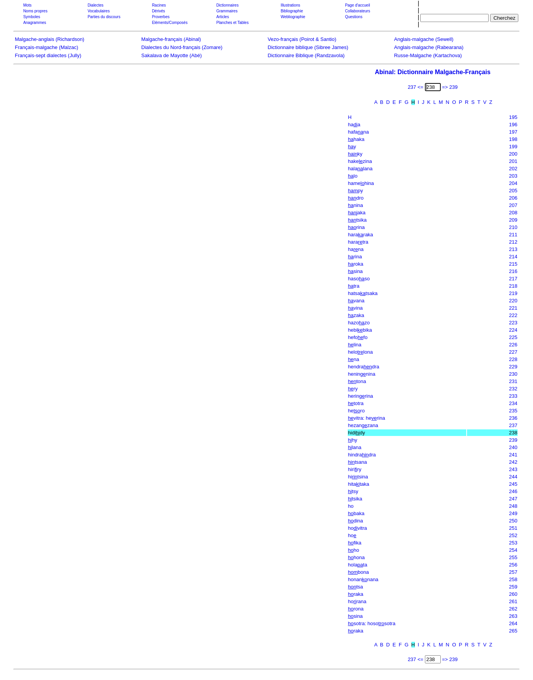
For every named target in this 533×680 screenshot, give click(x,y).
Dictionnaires (227, 5)
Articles (222, 17)
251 (513, 528)
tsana (357, 462)
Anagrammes (34, 22)
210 (513, 227)
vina (355, 308)
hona (356, 557)
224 (513, 330)
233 (513, 396)
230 (513, 374)
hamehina (361, 183)
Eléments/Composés (170, 22)
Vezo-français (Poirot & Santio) (302, 39)
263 (513, 616)
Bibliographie (292, 11)
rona (356, 609)
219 (513, 293)
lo (353, 176)
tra (354, 286)
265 (513, 631)
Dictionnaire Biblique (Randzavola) (306, 55)
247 (513, 499)
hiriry (355, 469)
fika (355, 543)
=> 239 (450, 87)
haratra (358, 242)
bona (358, 572)
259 (513, 587)
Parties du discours (104, 17)
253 (513, 543)
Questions (353, 17)
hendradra (363, 367)
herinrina (360, 396)
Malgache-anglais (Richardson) (50, 39)
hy (352, 440)
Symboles (31, 17)
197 (513, 132)
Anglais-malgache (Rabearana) (429, 47)
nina (355, 205)
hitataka (358, 484)
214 (513, 256)
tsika (357, 220)
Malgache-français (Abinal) (171, 39)
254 (513, 550)
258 (513, 579)
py (355, 190)
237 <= (415, 87)
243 (513, 469)
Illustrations (290, 5)
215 (513, 264)
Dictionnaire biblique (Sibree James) (308, 47)
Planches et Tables (232, 22)
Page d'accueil (357, 5)
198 (513, 139)
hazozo (359, 323)
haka (356, 139)
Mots (27, 5)
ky (355, 154)
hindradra (362, 455)
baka (356, 513)
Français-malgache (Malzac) (46, 47)
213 (513, 249)
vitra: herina (366, 418)
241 (513, 455)
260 (513, 594)
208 (513, 212)
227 (513, 352)
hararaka (360, 234)
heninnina (362, 374)
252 (513, 535)
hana (356, 249)
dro (356, 198)
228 (513, 359)
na (353, 359)
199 (513, 146)
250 (513, 521)
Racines (159, 5)
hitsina (358, 477)
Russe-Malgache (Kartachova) (428, 55)
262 (513, 609)
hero (356, 411)
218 (513, 286)
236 (513, 418)
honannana (363, 579)
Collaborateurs (357, 11)
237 (513, 425)
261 (513, 601)
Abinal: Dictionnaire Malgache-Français (433, 72)
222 (513, 315)
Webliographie (293, 17)
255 (513, 557)
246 (513, 491)
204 (513, 183)
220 (513, 301)
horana (357, 601)
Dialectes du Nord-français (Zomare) (181, 47)
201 (513, 161)
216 (513, 271)
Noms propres (35, 11)
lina (355, 345)
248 (513, 506)
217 (513, 278)
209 (513, 220)
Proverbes (161, 17)
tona (357, 381)
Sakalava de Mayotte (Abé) (171, 55)
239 (513, 440)
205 (513, 190)
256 (513, 565)
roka (356, 264)
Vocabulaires (99, 11)
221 (513, 308)
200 (513, 154)
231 (513, 381)
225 (513, 337)
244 (513, 477)
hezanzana (363, 425)
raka (356, 594)
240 (513, 447)
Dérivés (158, 11)
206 (513, 198)
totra (356, 403)
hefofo (358, 337)
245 (513, 484)
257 (513, 572)
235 (513, 411)
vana (356, 301)
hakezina (360, 161)
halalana (360, 168)
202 (513, 168)
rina (356, 227)
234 (513, 403)
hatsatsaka (363, 293)
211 (513, 234)
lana (355, 447)
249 (513, 513)
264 (513, 623)
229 (513, 367)
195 (513, 117)
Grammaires (226, 11)
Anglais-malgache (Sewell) (423, 39)
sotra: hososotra (372, 623)
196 (513, 124)
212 (513, 242)
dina (355, 521)
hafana (358, 132)
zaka (356, 315)
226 (513, 345)
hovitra (357, 528)
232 (513, 389)
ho (351, 506)
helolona (360, 352)
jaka (357, 212)
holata (357, 565)
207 (513, 205)
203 (513, 176)
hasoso (359, 278)
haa (354, 124)
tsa (355, 587)
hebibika (360, 330)
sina (355, 271)
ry (353, 389)
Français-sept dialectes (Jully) (48, 55)
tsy (353, 491)
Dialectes (95, 5)
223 (513, 323)
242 (513, 462)
